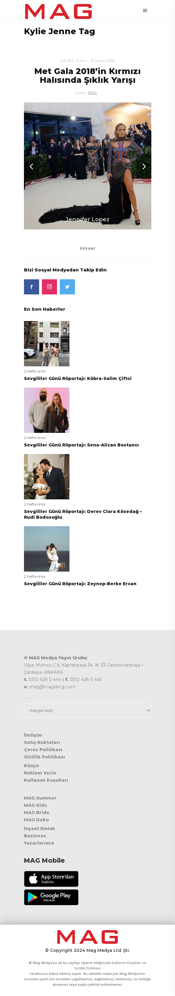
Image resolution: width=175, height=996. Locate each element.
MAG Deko (36, 819)
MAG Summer (40, 798)
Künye (31, 765)
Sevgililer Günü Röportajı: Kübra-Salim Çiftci (78, 378)
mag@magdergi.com (52, 686)
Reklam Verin (40, 773)
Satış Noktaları (42, 742)
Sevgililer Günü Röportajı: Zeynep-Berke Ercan (80, 583)
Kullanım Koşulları (46, 780)
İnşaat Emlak (39, 828)
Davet (67, 60)
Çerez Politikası (43, 749)
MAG (92, 92)
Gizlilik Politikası (44, 757)
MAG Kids (35, 805)
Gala (81, 60)
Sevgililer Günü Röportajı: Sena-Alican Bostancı (81, 445)
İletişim (33, 735)
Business (35, 836)
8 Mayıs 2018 (103, 60)
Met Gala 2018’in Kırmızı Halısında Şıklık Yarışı (87, 75)
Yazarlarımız (39, 843)
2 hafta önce (34, 371)
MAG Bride (36, 812)
